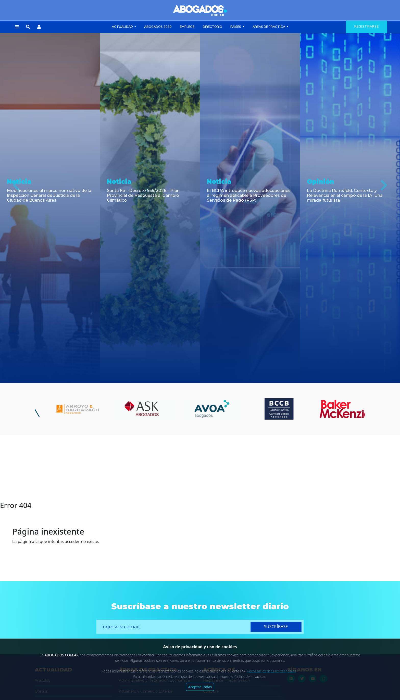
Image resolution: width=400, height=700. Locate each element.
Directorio (212, 26)
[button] (17, 27)
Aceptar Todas (200, 686)
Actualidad (123, 26)
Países (236, 26)
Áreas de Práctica (269, 26)
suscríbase (276, 626)
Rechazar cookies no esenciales (271, 671)
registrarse (366, 26)
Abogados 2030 (158, 26)
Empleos (187, 26)
